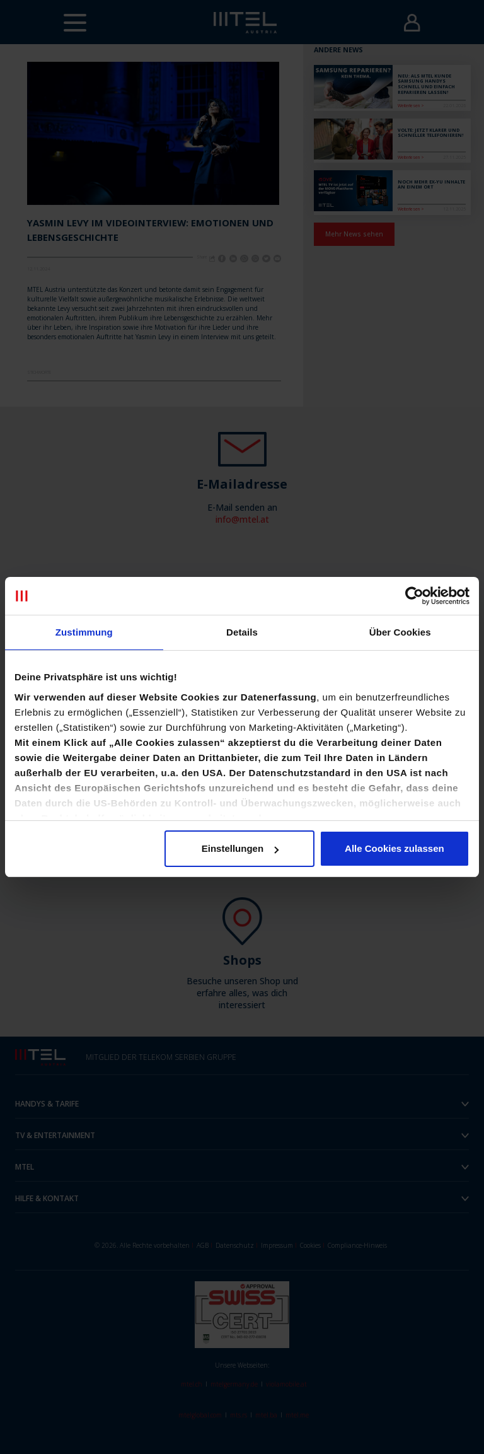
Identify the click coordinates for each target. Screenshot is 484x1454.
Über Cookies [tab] (400, 632)
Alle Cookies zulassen (394, 848)
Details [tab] (242, 632)
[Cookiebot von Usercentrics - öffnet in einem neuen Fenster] (414, 595)
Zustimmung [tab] (84, 632)
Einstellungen (240, 848)
